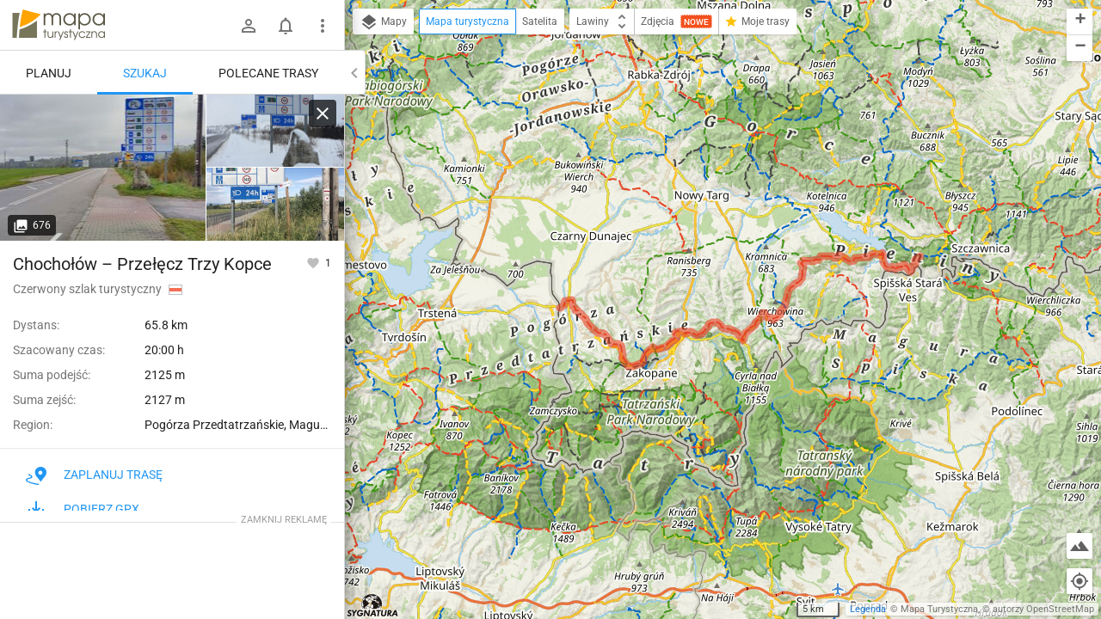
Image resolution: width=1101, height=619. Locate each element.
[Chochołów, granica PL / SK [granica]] (103, 168)
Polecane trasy (268, 73)
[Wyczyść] (322, 113)
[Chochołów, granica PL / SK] (275, 204)
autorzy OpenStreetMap (1043, 609)
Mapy (383, 22)
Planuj (48, 73)
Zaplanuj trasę (94, 474)
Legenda (868, 609)
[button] (1079, 22)
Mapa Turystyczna (939, 609)
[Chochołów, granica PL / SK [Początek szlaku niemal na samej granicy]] (275, 131)
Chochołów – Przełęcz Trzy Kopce (142, 264)
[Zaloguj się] (248, 26)
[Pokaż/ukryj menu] (322, 26)
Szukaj (145, 73)
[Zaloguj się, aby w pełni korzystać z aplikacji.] (314, 262)
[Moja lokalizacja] (1079, 581)
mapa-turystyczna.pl (58, 25)
